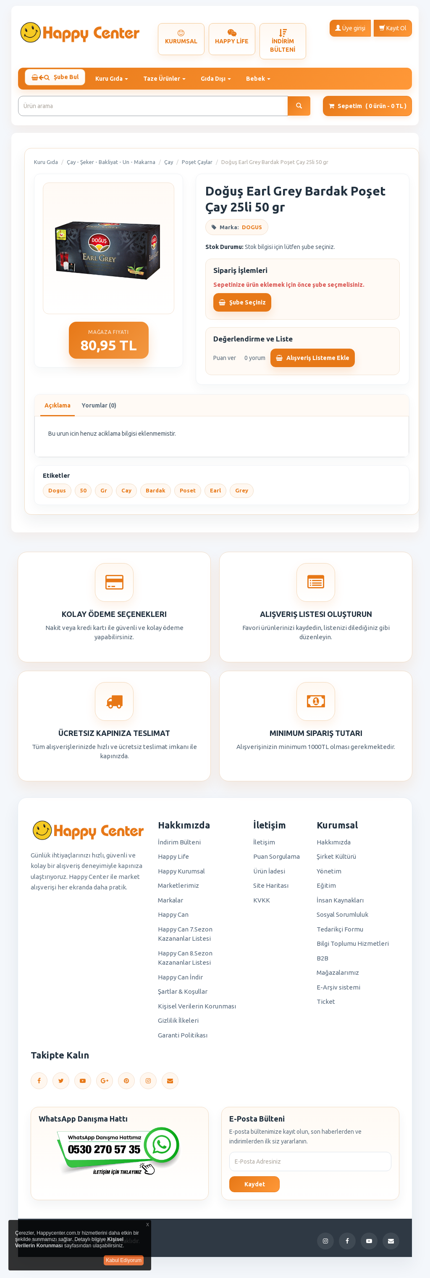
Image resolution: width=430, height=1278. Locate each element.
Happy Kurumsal (181, 874)
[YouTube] (82, 1084)
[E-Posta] (170, 1084)
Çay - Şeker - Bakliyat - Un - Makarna (111, 166)
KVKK (261, 904)
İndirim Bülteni (179, 845)
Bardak (155, 494)
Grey (241, 494)
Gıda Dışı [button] (221, 78)
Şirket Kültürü (336, 860)
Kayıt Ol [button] (392, 27)
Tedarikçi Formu (340, 933)
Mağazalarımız (338, 976)
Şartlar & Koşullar (182, 995)
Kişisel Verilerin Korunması (197, 1009)
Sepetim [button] (367, 110)
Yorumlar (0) (98, 409)
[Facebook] (39, 1084)
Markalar (170, 904)
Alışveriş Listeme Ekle (312, 361)
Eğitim (326, 889)
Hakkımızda (334, 845)
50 (83, 494)
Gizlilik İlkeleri (178, 1024)
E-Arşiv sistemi (338, 991)
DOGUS (252, 231)
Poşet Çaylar (197, 166)
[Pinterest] (126, 1084)
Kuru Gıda (46, 166)
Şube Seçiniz (242, 305)
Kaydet (254, 1188)
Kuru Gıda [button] (116, 78)
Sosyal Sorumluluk (342, 918)
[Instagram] (148, 1084)
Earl (215, 494)
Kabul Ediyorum (124, 1260)
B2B (322, 962)
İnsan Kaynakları (340, 904)
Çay (168, 166)
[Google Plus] (104, 1084)
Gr (103, 494)
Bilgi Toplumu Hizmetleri (353, 947)
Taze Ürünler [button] (169, 78)
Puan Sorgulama (276, 860)
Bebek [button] (263, 78)
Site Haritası (270, 889)
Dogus (57, 494)
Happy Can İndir (180, 980)
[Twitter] (60, 1084)
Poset (188, 494)
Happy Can (173, 918)
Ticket (326, 1005)
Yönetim (329, 874)
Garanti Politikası (182, 1039)
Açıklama (58, 409)
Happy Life (173, 860)
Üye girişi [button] (350, 27)
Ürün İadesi (269, 874)
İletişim (264, 845)
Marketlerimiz (178, 889)
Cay (126, 494)
